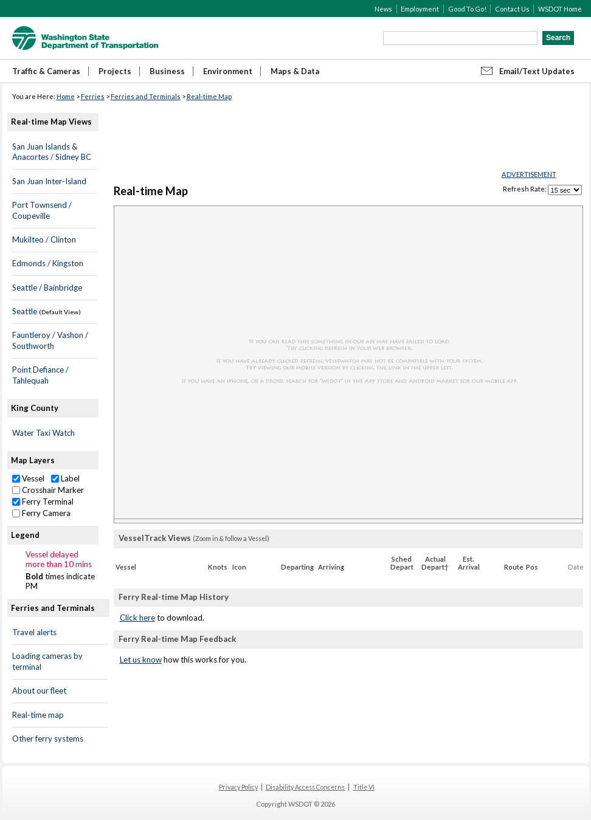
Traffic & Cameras (46, 71)
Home (66, 96)
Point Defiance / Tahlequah (40, 375)
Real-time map (38, 715)
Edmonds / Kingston (47, 263)
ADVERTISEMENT (529, 174)
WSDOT (85, 38)
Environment (227, 71)
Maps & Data (295, 71)
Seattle (24, 311)
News (383, 9)
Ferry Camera (41, 513)
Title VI (364, 787)
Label (65, 478)
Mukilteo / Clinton (44, 239)
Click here (137, 617)
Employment (420, 9)
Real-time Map (209, 96)
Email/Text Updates (537, 71)
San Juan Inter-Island (49, 181)
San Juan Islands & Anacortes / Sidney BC (51, 152)
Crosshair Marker (48, 490)
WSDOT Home (560, 9)
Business (167, 71)
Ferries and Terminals (146, 96)
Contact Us (512, 9)
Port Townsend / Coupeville (42, 210)
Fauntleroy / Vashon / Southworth (50, 340)
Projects (114, 71)
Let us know (141, 659)
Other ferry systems (47, 738)
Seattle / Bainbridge (47, 287)
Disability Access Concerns (305, 787)
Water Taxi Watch (43, 433)
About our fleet (39, 690)
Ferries (93, 96)
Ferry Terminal (43, 501)
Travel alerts (34, 632)
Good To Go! (467, 9)
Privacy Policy (238, 787)
